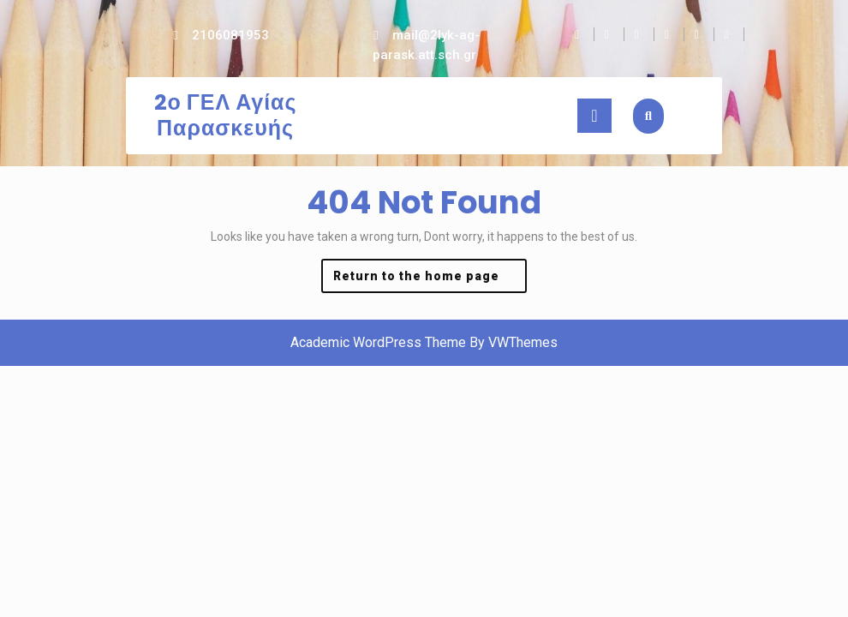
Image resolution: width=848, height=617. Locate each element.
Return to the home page (430, 280)
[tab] (594, 116)
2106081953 (230, 35)
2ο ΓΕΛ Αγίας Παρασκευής (225, 115)
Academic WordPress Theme (378, 342)
